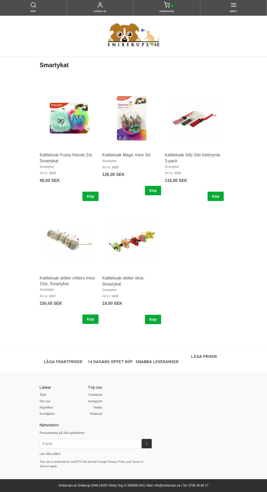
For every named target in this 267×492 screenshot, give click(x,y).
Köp (90, 196)
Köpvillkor (46, 407)
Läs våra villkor (50, 454)
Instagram (95, 401)
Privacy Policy (117, 461)
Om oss (45, 401)
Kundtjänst (47, 414)
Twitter (97, 407)
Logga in (100, 11)
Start (43, 395)
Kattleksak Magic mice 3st (126, 155)
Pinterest (96, 414)
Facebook (95, 395)
